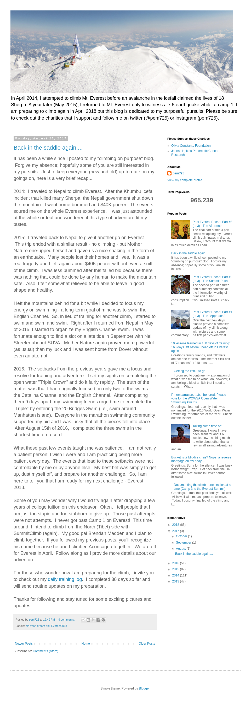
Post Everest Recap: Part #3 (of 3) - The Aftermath (212, 223)
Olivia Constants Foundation (191, 146)
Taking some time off (207, 426)
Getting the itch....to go (190, 371)
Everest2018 (59, 625)
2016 (176, 563)
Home (86, 643)
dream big (43, 625)
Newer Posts (24, 643)
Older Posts (147, 643)
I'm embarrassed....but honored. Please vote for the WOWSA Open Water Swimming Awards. (198, 398)
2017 (176, 531)
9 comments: (67, 619)
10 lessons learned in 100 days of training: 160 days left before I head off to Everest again (200, 347)
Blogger (144, 688)
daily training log (65, 579)
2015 (176, 569)
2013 (176, 581)
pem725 (178, 173)
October (182, 536)
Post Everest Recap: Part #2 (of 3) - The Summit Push (212, 278)
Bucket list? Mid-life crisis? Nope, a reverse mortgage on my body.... (201, 459)
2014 (176, 575)
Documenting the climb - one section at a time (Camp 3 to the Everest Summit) (202, 486)
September (184, 542)
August (181, 548)
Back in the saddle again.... (48, 147)
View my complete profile (184, 180)
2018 (176, 525)
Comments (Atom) (45, 651)
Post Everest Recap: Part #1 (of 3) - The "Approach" (212, 313)
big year (31, 625)
